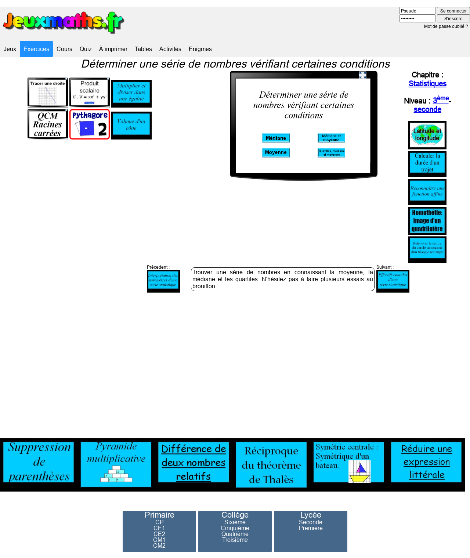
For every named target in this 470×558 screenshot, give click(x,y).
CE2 (159, 534)
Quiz (86, 49)
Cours (64, 49)
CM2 (159, 545)
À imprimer (113, 49)
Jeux (10, 49)
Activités (170, 49)
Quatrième (235, 534)
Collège (235, 515)
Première (311, 528)
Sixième (235, 522)
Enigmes (200, 49)
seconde (427, 109)
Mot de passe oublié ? (446, 26)
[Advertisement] (364, 364)
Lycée (310, 515)
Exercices (36, 49)
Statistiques (427, 83)
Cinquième (235, 528)
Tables (143, 49)
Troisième (235, 540)
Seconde (310, 522)
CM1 (159, 540)
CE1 (159, 528)
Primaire (159, 515)
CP (159, 522)
